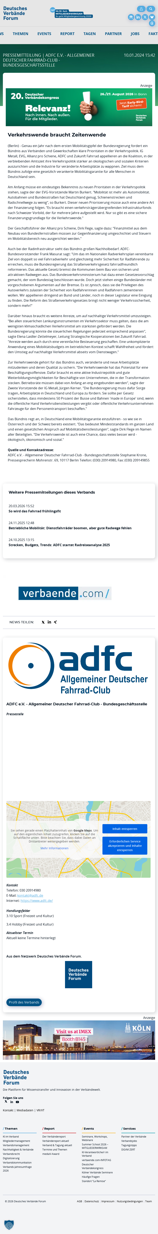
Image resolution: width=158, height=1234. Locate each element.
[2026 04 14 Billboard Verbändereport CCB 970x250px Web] (79, 1023)
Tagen (90, 33)
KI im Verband (11, 1136)
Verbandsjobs (129, 1140)
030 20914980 (30, 890)
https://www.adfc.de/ (37, 900)
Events (44, 33)
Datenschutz (92, 1201)
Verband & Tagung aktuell (57, 1145)
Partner (113, 33)
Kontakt (8, 1110)
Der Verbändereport (54, 1136)
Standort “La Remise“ (94, 1181)
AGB (79, 1201)
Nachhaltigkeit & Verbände (18, 1149)
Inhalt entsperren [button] (125, 829)
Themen (20, 33)
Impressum (107, 1201)
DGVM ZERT (128, 1149)
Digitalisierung (11, 1158)
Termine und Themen (54, 1149)
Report (67, 33)
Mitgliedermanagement (16, 1140)
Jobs (135, 33)
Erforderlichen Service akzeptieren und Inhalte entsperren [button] (125, 845)
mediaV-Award (50, 1153)
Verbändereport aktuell (55, 1140)
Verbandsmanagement (16, 1145)
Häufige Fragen (91, 1176)
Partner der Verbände (133, 1136)
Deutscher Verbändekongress (92, 1166)
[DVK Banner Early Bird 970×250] (79, 90)
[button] (9, 1225)
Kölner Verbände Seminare (97, 1172)
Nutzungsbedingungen (130, 1201)
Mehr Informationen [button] (55, 848)
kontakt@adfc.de (30, 895)
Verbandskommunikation (17, 1162)
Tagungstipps (129, 1145)
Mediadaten (25, 1110)
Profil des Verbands (24, 1002)
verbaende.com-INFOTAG (96, 1160)
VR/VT (40, 1110)
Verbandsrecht (11, 1153)
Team (148, 1201)
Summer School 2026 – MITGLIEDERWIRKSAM (95, 1146)
